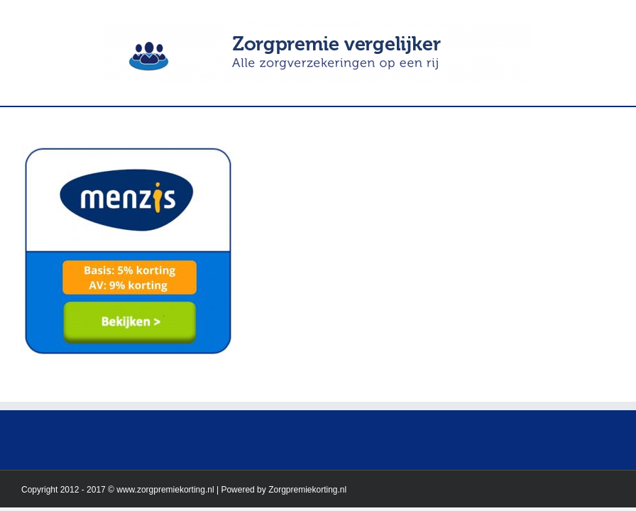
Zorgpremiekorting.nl (307, 490)
